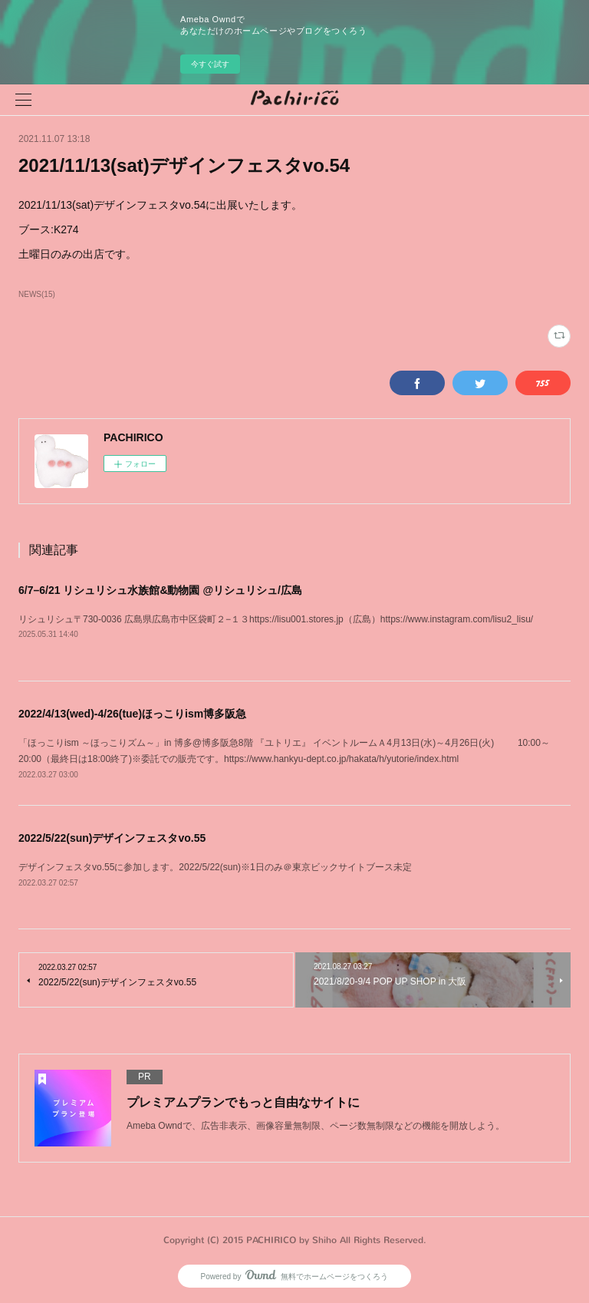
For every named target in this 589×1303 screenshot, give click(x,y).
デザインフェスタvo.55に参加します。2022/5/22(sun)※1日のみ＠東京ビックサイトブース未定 (215, 867)
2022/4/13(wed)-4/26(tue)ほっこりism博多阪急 (132, 714)
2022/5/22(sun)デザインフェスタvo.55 (112, 838)
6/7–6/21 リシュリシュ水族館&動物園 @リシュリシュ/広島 (160, 590)
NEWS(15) (36, 294)
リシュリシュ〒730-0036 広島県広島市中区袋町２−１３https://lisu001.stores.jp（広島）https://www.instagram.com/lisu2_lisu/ (275, 619)
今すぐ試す (210, 64)
